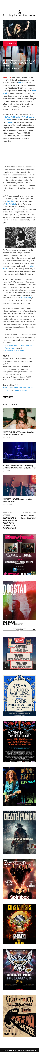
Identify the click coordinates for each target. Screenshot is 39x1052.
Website (5, 388)
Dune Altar (9, 122)
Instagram (17, 390)
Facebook (22, 388)
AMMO (11, 397)
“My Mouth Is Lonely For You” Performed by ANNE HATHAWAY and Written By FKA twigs (19, 467)
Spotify (24, 390)
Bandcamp (14, 388)
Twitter (29, 388)
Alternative (6, 58)
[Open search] (33, 43)
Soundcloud (7, 390)
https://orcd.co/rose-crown (14, 351)
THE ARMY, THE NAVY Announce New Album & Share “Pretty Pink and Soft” (19, 433)
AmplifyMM (17, 68)
